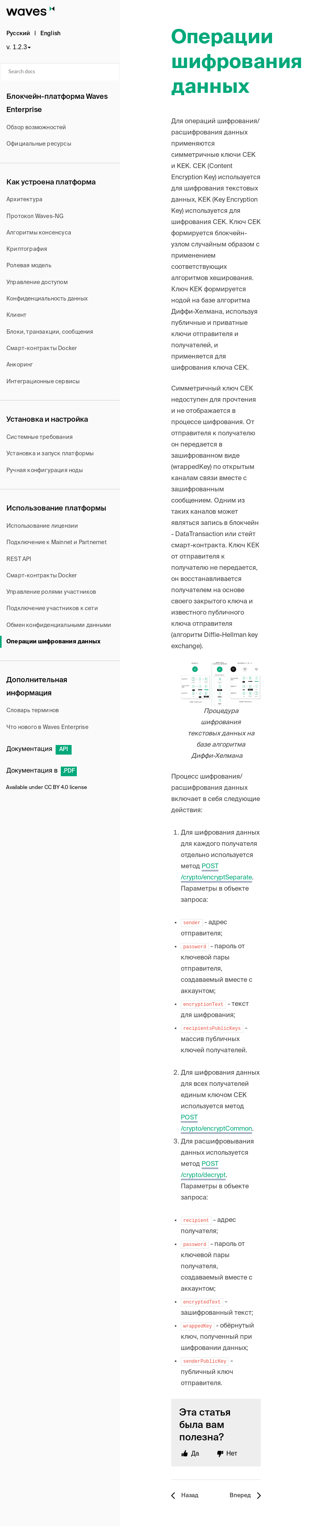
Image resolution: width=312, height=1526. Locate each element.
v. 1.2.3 (16, 47)
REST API (19, 559)
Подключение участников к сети (52, 608)
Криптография (26, 249)
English (50, 33)
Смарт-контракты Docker (41, 576)
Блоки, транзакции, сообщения (50, 332)
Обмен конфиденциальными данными (58, 625)
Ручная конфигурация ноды (44, 470)
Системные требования (39, 437)
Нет (231, 1453)
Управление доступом (37, 282)
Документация (39, 749)
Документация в (41, 771)
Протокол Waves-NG (35, 216)
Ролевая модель (28, 265)
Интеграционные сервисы (43, 382)
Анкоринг (19, 365)
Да (195, 1453)
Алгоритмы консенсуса (38, 233)
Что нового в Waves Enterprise (47, 727)
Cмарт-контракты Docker (41, 348)
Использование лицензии (42, 526)
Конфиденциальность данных (47, 299)
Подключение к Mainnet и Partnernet (56, 542)
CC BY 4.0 (56, 787)
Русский (18, 33)
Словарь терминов (32, 710)
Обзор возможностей (36, 127)
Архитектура (24, 199)
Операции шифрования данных (53, 642)
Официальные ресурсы (38, 144)
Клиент (16, 315)
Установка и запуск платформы (50, 454)
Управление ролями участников (51, 592)
